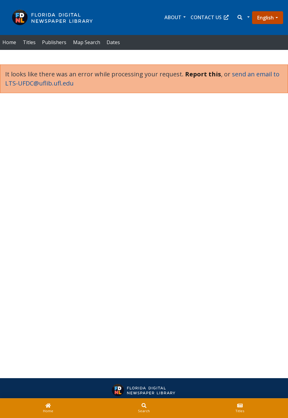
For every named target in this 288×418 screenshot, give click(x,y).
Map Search (86, 42)
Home (9, 42)
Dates (113, 42)
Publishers (54, 42)
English (265, 17)
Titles (29, 42)
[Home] (48, 408)
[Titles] (240, 408)
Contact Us (210, 17)
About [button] (172, 17)
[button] (243, 17)
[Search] (144, 408)
